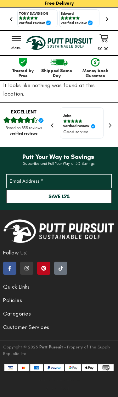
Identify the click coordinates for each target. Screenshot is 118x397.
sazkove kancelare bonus (59, 380)
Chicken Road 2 (59, 389)
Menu (16, 47)
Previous (11, 19)
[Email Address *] (59, 181)
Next (107, 19)
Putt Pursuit (51, 347)
